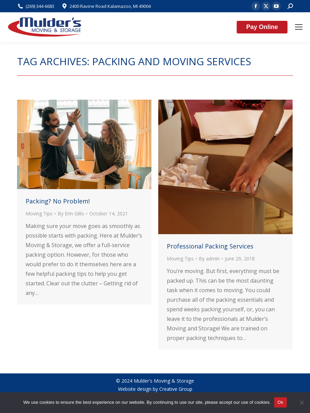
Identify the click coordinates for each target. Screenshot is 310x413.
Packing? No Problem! (58, 201)
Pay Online (262, 27)
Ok (280, 402)
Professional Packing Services (210, 246)
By (71, 213)
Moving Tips (39, 213)
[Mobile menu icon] (298, 27)
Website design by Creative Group (155, 389)
